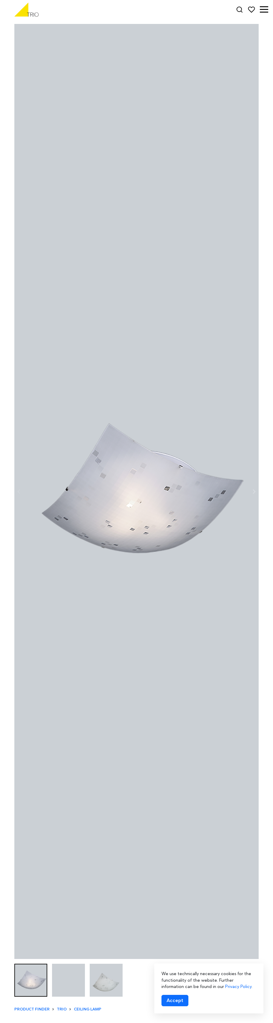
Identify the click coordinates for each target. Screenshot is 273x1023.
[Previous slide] (19, 491)
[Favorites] (251, 9)
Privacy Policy (238, 986)
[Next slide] (254, 491)
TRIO (62, 1009)
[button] (264, 9)
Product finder (32, 1009)
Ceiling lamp (87, 1009)
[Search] (239, 9)
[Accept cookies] (174, 1000)
